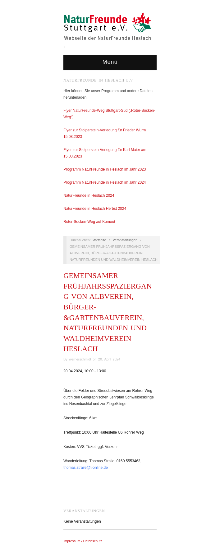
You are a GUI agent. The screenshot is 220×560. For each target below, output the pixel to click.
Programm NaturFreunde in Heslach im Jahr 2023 (104, 169)
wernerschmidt (80, 359)
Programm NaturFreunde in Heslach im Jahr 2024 (104, 182)
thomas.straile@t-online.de (85, 467)
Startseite (99, 240)
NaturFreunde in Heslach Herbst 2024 (95, 208)
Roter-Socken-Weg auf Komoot (89, 221)
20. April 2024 (109, 359)
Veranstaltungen (125, 240)
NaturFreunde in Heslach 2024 (88, 195)
